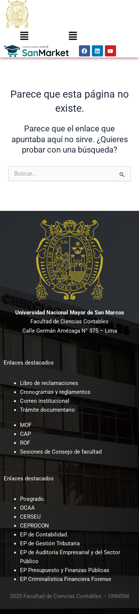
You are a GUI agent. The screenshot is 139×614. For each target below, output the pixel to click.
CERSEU (30, 516)
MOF (26, 425)
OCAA (27, 507)
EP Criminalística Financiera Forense (65, 579)
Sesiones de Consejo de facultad (61, 451)
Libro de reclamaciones (49, 383)
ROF (25, 443)
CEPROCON (34, 525)
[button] (24, 36)
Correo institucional (44, 401)
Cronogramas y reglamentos (55, 392)
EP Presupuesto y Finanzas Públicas (64, 570)
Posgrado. (32, 499)
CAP (25, 434)
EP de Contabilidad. (44, 534)
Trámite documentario (47, 409)
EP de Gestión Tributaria (50, 543)
